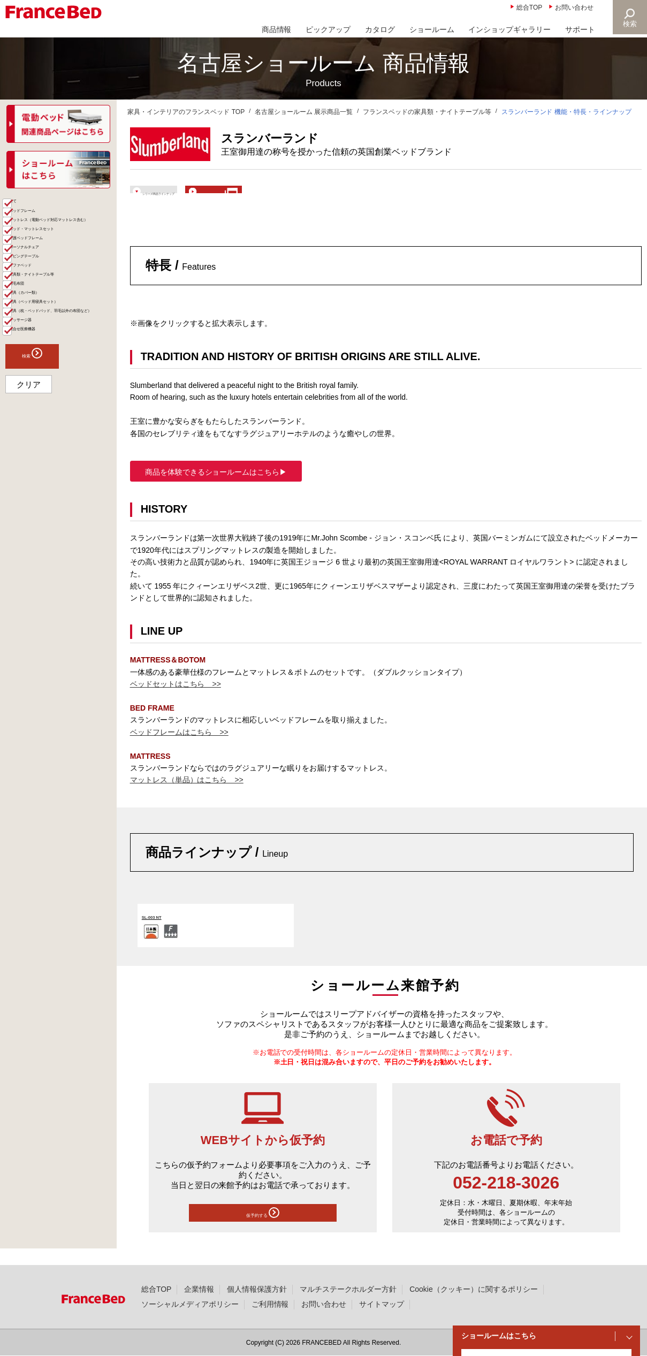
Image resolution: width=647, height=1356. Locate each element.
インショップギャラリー (509, 29)
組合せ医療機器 (44, 493)
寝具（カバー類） (48, 405)
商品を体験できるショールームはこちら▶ (216, 487)
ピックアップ (328, 29)
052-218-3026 (506, 1197)
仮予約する (263, 1230)
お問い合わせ (574, 7)
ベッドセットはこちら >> (175, 699)
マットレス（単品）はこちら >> (186, 795)
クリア (29, 552)
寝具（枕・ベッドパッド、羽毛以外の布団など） (63, 454)
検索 (629, 24)
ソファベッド (40, 354)
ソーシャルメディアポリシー (190, 1304)
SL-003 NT (161, 930)
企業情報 (199, 1289)
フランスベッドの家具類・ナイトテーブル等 (427, 112)
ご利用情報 (270, 1304)
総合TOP (529, 7)
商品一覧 (22, 206)
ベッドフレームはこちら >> (179, 747)
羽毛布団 (33, 388)
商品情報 (277, 29)
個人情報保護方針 (257, 1289)
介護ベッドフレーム (52, 303)
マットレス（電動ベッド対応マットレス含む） (63, 264)
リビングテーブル (48, 337)
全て (25, 224)
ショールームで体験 (317, 196)
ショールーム (431, 29)
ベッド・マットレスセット (63, 285)
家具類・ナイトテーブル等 (63, 371)
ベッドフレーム (44, 242)
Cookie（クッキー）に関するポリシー (473, 1289)
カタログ (380, 29)
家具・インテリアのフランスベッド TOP (186, 112)
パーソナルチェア (48, 320)
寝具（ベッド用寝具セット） (59, 427)
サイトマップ (381, 1304)
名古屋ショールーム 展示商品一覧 (304, 112)
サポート (580, 29)
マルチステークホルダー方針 (348, 1289)
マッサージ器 (40, 476)
